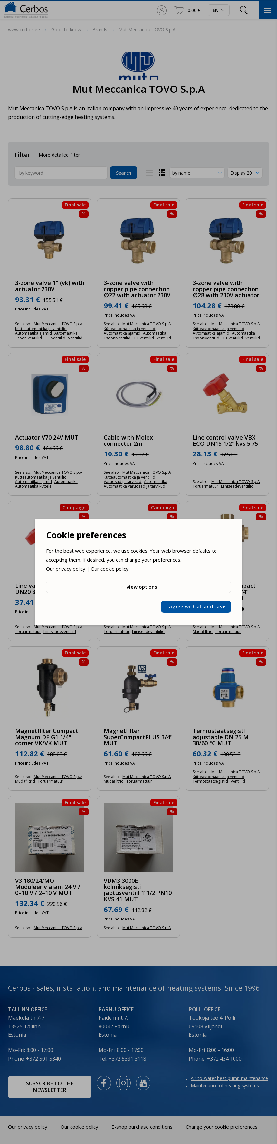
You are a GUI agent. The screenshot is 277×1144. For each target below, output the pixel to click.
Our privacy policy (65, 569)
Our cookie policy (110, 569)
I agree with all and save (196, 606)
